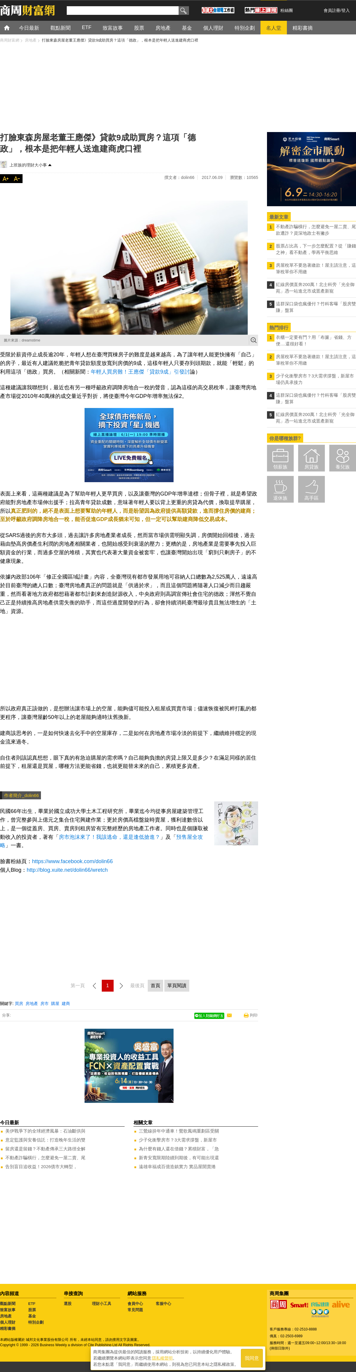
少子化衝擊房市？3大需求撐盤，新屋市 (178, 1139)
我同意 (252, 1357)
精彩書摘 (7, 1328)
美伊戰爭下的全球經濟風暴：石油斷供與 (45, 1130)
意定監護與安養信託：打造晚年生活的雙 (45, 1139)
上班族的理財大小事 (28, 165)
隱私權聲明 (162, 1357)
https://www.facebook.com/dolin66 (72, 861)
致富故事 (7, 1310)
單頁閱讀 (176, 985)
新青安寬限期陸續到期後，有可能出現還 (179, 1157)
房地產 (32, 1003)
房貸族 (311, 466)
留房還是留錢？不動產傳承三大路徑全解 (45, 1148)
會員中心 (135, 1303)
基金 (32, 1316)
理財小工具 (101, 1303)
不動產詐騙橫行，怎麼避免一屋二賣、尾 (45, 1157)
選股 (67, 1303)
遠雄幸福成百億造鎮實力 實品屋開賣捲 (177, 1166)
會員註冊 (332, 10)
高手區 (311, 498)
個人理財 (7, 1322)
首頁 (12, 27)
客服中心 (163, 1303)
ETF (32, 1303)
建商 (66, 1003)
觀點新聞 (7, 1303)
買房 (19, 1003)
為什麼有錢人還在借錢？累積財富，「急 (179, 1148)
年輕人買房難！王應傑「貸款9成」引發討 (140, 372)
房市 (44, 1003)
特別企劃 (36, 1322)
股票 (32, 1310)
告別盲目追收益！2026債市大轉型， (41, 1166)
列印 (254, 1015)
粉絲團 (286, 10)
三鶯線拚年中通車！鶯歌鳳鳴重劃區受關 (179, 1130)
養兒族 (343, 466)
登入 (345, 10)
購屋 (55, 1003)
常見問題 (135, 1310)
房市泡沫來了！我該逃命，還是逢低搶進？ (109, 837)
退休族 (280, 498)
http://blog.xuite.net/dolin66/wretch (67, 870)
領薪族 (280, 466)
